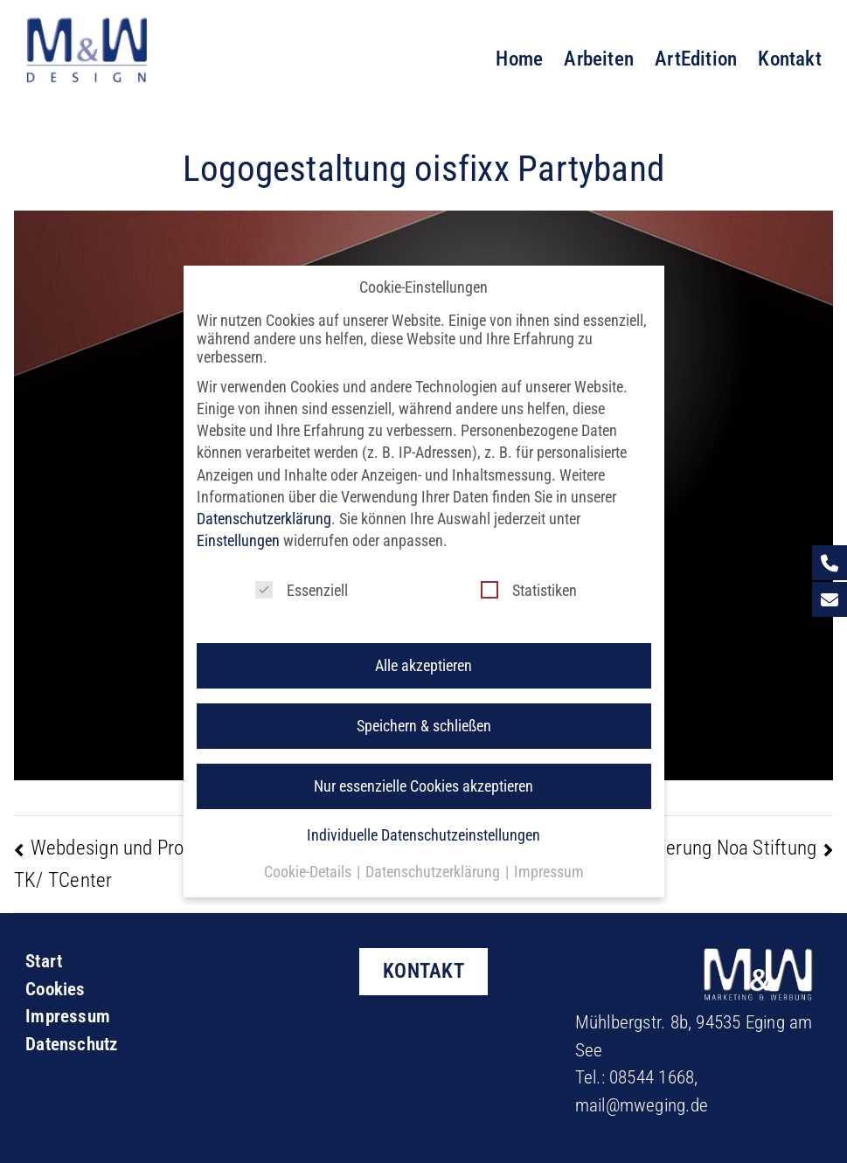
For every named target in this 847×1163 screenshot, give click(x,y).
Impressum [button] (549, 856)
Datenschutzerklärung (264, 503)
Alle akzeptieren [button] (423, 649)
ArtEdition (696, 58)
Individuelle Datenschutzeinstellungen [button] (423, 819)
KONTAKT (423, 970)
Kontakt (790, 58)
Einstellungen (238, 525)
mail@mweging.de (641, 1105)
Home (519, 58)
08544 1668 (651, 1077)
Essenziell (301, 574)
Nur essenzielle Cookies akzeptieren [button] (423, 771)
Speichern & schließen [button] (424, 711)
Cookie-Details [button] (309, 856)
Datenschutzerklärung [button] (434, 856)
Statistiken (529, 574)
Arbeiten (599, 58)
